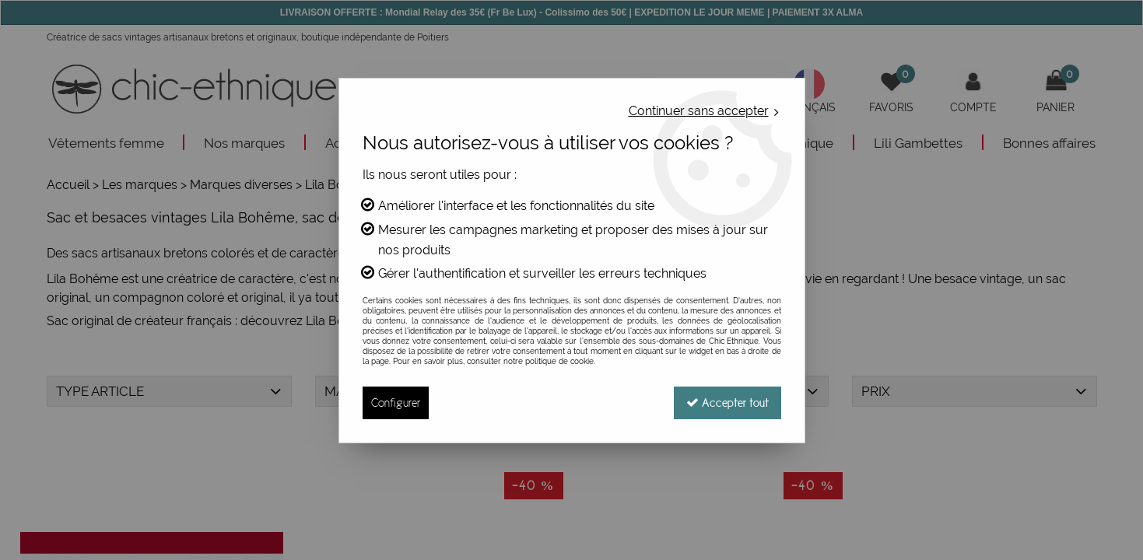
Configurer (395, 402)
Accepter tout (727, 402)
